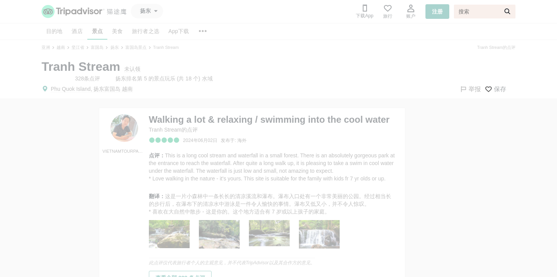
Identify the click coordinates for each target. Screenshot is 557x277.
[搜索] (485, 11)
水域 (207, 78)
